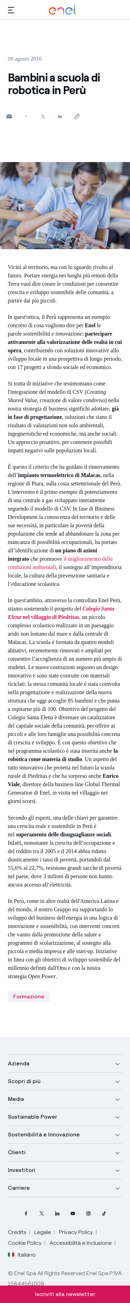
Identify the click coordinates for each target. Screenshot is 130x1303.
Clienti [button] (17, 1152)
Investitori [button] (21, 1170)
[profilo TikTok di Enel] (104, 1213)
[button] (11, 10)
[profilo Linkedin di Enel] (57, 1213)
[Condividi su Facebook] (26, 116)
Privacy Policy (76, 1232)
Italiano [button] (22, 1255)
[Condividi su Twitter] (43, 116)
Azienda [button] (18, 1063)
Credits (17, 1232)
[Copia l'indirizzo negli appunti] (77, 116)
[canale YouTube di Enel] (73, 1213)
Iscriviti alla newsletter (65, 1294)
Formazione (28, 996)
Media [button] (16, 1099)
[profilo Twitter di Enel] (42, 1213)
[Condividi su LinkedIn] (60, 116)
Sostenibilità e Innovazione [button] (44, 1134)
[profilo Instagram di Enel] (88, 1213)
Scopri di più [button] (24, 1081)
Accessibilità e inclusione (81, 1243)
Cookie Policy (25, 1243)
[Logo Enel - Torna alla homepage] (62, 10)
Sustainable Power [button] (32, 1116)
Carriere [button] (19, 1188)
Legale (42, 1232)
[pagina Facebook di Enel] (26, 1213)
